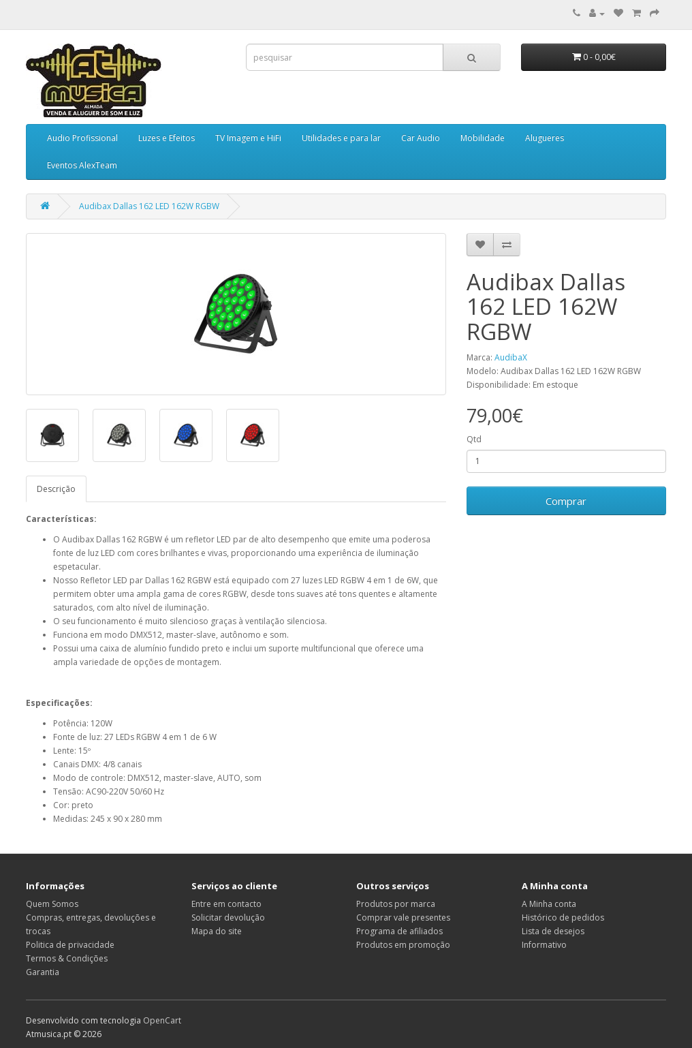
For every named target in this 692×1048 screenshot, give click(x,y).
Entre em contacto (226, 904)
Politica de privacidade (70, 945)
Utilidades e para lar (341, 138)
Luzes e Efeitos (166, 138)
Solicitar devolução (228, 917)
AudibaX (510, 357)
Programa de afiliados (399, 931)
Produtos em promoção (403, 945)
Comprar (566, 501)
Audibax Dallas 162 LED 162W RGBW (149, 206)
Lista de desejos (553, 931)
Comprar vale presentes (403, 917)
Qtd (474, 439)
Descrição (56, 489)
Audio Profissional (82, 138)
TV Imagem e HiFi (248, 138)
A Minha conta (549, 904)
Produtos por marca (395, 904)
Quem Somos (52, 904)
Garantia (42, 972)
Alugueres (544, 138)
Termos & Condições (67, 958)
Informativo (544, 945)
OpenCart (162, 1020)
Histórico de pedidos (563, 917)
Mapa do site (216, 931)
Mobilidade (482, 138)
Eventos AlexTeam (82, 165)
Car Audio (420, 138)
